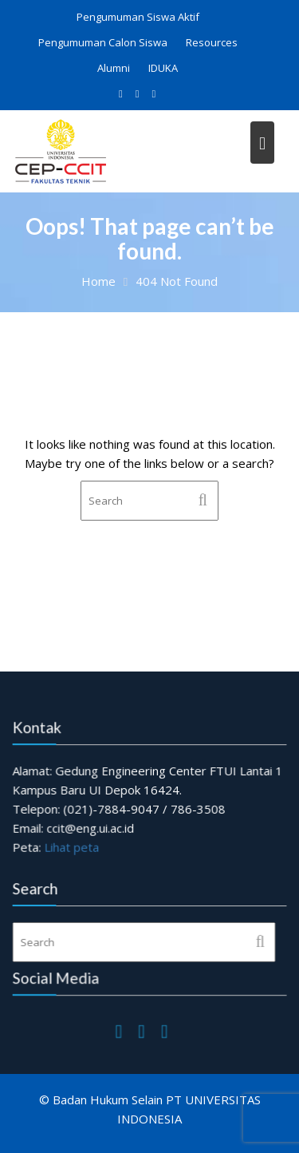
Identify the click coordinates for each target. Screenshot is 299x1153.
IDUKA (163, 68)
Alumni (113, 68)
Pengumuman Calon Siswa (102, 42)
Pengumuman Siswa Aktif (138, 17)
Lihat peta (72, 846)
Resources (212, 42)
